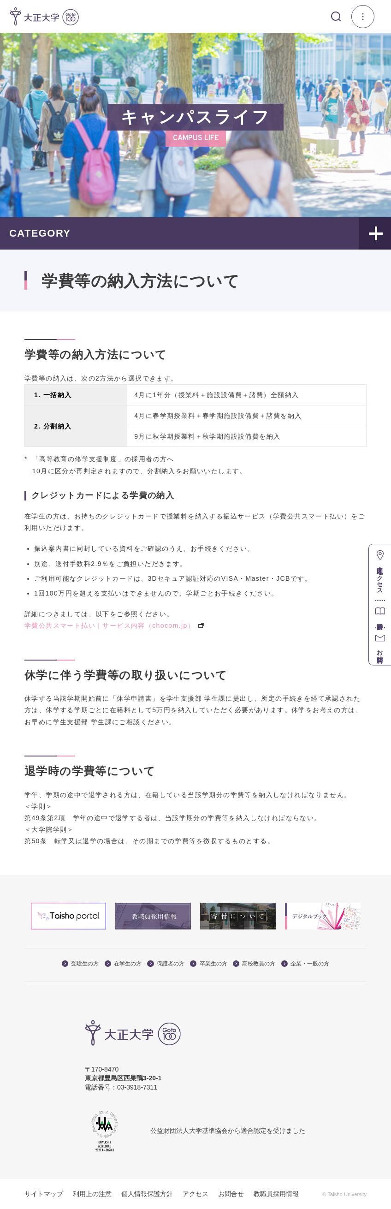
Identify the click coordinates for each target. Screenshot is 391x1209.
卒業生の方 (208, 963)
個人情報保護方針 (147, 1193)
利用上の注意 (92, 1193)
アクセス (195, 1193)
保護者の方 (165, 963)
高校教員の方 (254, 963)
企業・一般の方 (305, 963)
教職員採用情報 (276, 1193)
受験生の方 (80, 963)
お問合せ (231, 1193)
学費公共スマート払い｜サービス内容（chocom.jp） (114, 625)
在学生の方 (123, 963)
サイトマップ (43, 1193)
